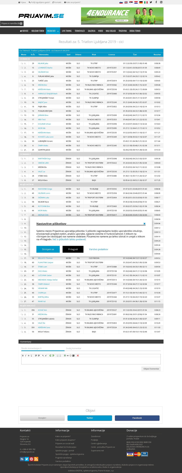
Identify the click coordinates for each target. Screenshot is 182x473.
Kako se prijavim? (72, 2)
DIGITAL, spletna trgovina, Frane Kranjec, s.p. (95, 470)
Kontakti (57, 2)
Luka (43, 197)
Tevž (42, 119)
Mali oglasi (111, 30)
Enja (44, 158)
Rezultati (53, 30)
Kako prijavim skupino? (65, 440)
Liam (42, 267)
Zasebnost (95, 436)
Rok (43, 72)
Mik (42, 288)
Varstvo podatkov (98, 249)
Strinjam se (48, 249)
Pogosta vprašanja (63, 457)
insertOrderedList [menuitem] (57, 355)
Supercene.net (97, 450)
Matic (44, 89)
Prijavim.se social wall (64, 443)
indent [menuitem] (35, 355)
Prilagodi (73, 249)
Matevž (43, 284)
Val (42, 301)
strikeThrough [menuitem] (28, 355)
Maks (43, 145)
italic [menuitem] (25, 355)
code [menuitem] (73, 355)
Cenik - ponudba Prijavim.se (103, 447)
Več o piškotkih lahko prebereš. (69, 239)
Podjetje (94, 440)
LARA (43, 163)
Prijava (22, 2)
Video (100, 30)
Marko (45, 68)
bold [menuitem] (22, 355)
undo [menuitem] (53, 355)
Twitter (90, 418)
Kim (42, 310)
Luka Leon (45, 137)
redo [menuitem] (50, 355)
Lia (41, 171)
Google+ (42, 418)
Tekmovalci (80, 30)
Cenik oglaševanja (99, 443)
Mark (47, 93)
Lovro (44, 193)
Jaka (43, 63)
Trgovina (123, 30)
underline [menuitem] (31, 355)
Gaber (45, 275)
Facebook (137, 418)
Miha (43, 297)
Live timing (67, 30)
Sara (44, 327)
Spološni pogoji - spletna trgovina (69, 454)
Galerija (91, 30)
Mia (42, 314)
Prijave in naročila (12, 23)
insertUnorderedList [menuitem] (60, 355)
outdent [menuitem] (38, 355)
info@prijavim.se (27, 452)
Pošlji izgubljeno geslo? (39, 2)
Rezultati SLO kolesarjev (65, 447)
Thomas (45, 258)
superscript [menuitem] (46, 355)
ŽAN (43, 215)
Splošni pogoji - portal (64, 450)
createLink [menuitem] (67, 355)
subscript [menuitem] (43, 355)
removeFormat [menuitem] (77, 355)
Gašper (45, 262)
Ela (41, 323)
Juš (42, 293)
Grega (45, 189)
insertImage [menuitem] (64, 355)
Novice (24, 30)
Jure (42, 102)
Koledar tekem (38, 30)
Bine (43, 115)
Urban (44, 124)
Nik (41, 128)
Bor (42, 85)
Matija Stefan (48, 280)
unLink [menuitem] (70, 355)
